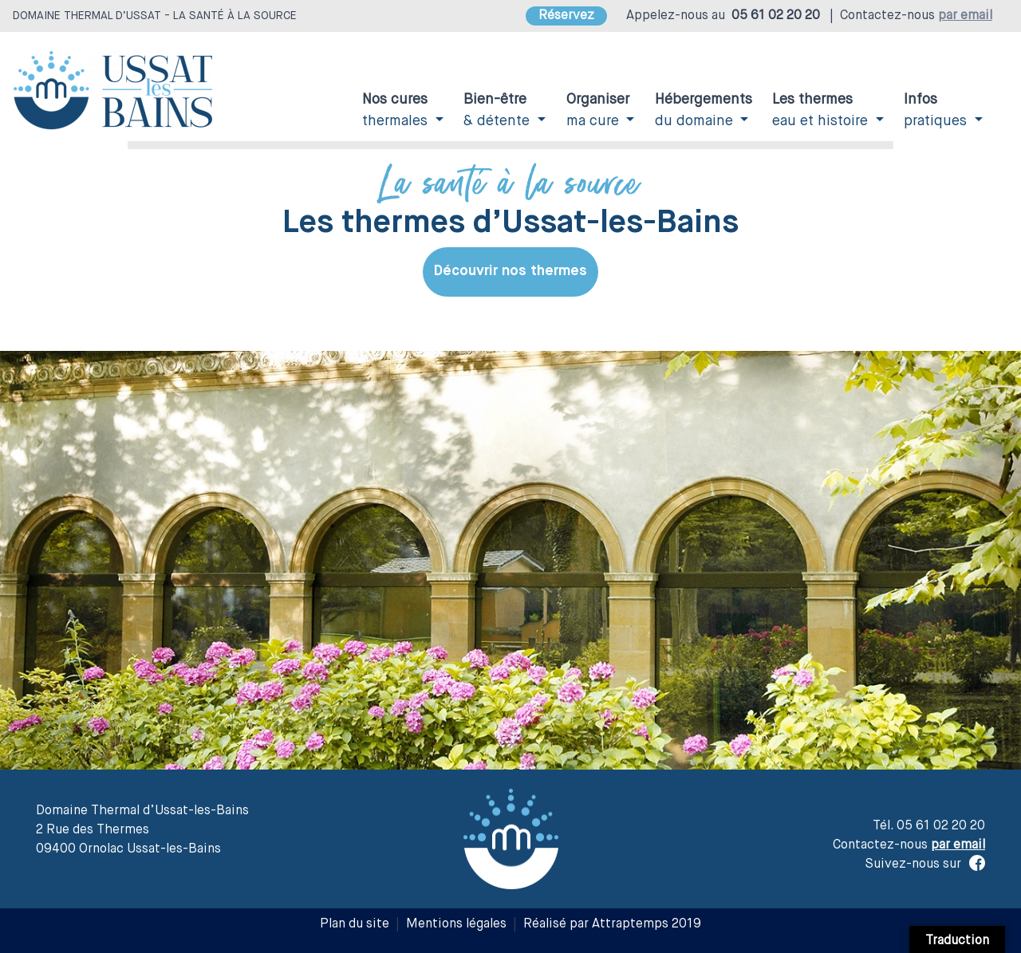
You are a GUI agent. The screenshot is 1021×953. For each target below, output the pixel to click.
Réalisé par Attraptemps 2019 (612, 924)
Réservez (566, 16)
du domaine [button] (703, 110)
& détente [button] (498, 110)
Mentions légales (456, 924)
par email (965, 16)
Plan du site (354, 924)
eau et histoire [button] (822, 110)
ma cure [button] (597, 110)
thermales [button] (397, 110)
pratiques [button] (937, 110)
